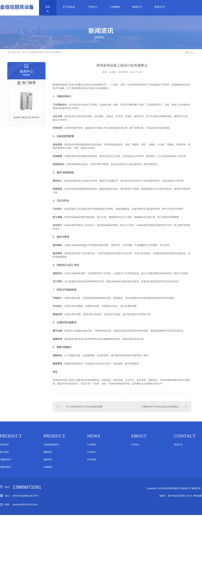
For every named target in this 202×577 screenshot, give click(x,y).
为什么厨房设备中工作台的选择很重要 (84, 406)
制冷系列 (4, 452)
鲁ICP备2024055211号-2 (180, 496)
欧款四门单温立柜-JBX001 (26, 117)
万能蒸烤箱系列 (51, 444)
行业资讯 (91, 452)
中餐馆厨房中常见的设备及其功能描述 (159, 406)
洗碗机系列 (5, 467)
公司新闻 (91, 444)
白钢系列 (48, 467)
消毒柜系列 (5, 459)
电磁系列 (48, 459)
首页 (47, 7)
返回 (189, 52)
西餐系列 (48, 452)
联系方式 (160, 7)
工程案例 (115, 7)
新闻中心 (137, 7)
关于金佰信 (69, 7)
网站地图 (197, 496)
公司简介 (135, 444)
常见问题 (91, 459)
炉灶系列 (4, 444)
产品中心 (92, 7)
